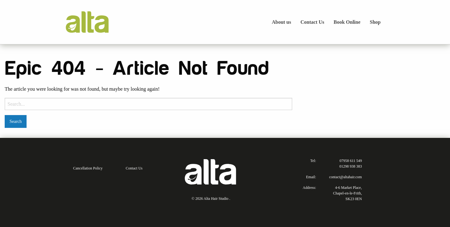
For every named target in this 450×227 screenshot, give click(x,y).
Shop (375, 22)
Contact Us (312, 22)
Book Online (346, 22)
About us (281, 22)
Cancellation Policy (87, 168)
